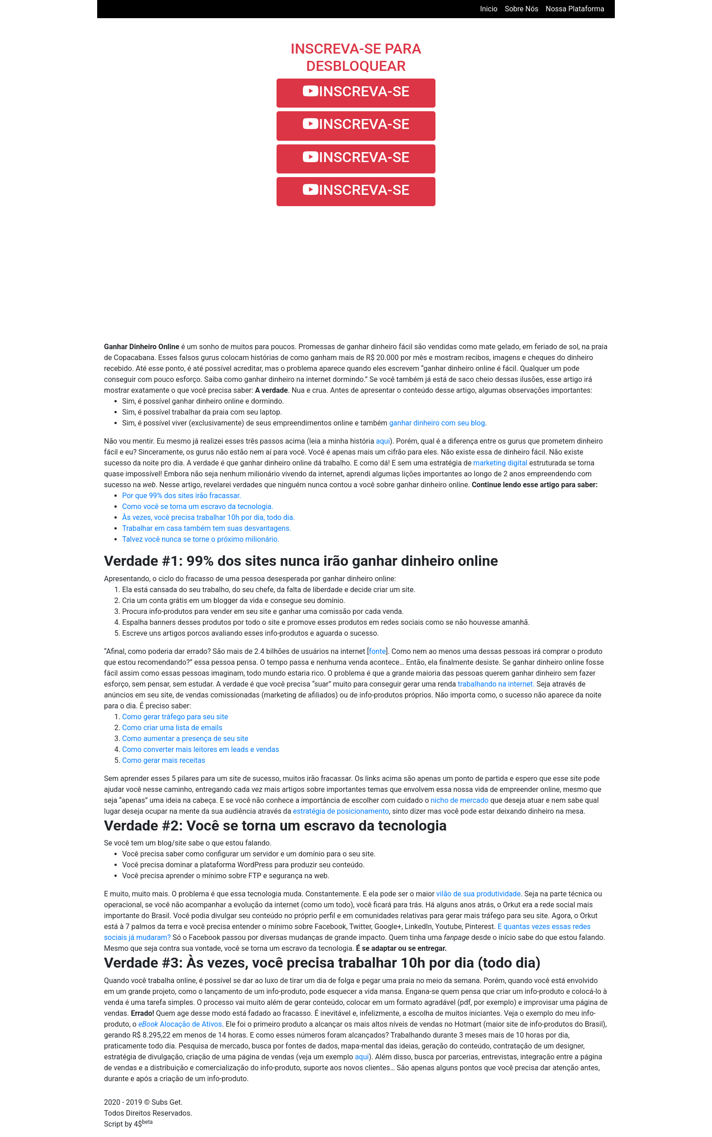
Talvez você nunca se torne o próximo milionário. (200, 539)
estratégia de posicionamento (341, 811)
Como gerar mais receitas (163, 760)
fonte (377, 651)
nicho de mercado (459, 800)
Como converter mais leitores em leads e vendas (200, 749)
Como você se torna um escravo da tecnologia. (197, 506)
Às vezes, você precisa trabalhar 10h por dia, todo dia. (208, 517)
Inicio (490, 8)
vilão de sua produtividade (478, 894)
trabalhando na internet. (496, 684)
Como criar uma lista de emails (172, 727)
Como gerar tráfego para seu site (175, 716)
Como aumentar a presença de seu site (185, 738)
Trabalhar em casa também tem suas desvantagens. (207, 528)
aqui (383, 441)
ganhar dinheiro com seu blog (437, 423)
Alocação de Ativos (180, 1024)
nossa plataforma (575, 9)
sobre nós (522, 9)
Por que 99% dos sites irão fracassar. (181, 495)
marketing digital (500, 463)
